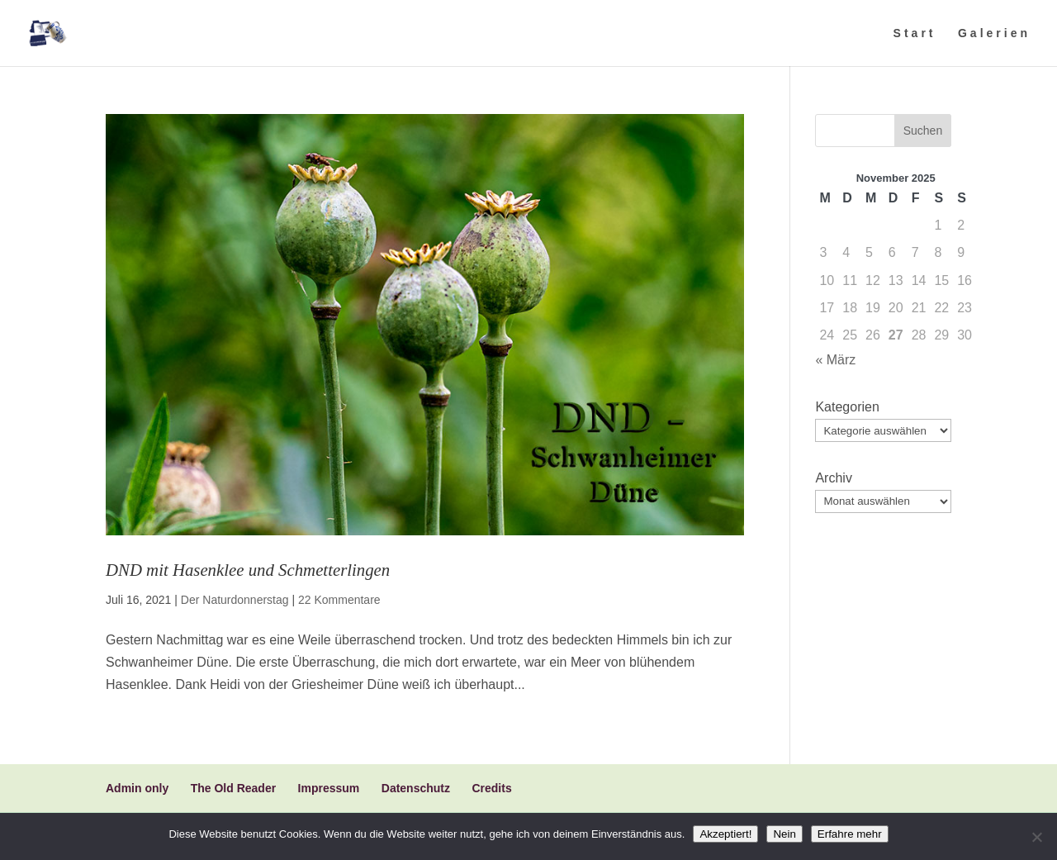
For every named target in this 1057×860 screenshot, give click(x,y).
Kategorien (847, 407)
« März (835, 360)
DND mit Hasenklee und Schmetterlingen (248, 569)
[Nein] (1036, 837)
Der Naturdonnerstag (235, 599)
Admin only (137, 788)
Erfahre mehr (850, 834)
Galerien (994, 33)
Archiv (833, 478)
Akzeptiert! (725, 834)
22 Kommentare (339, 599)
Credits (491, 788)
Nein (784, 834)
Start (914, 33)
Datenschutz (416, 788)
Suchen (922, 130)
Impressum (329, 788)
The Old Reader (233, 788)
